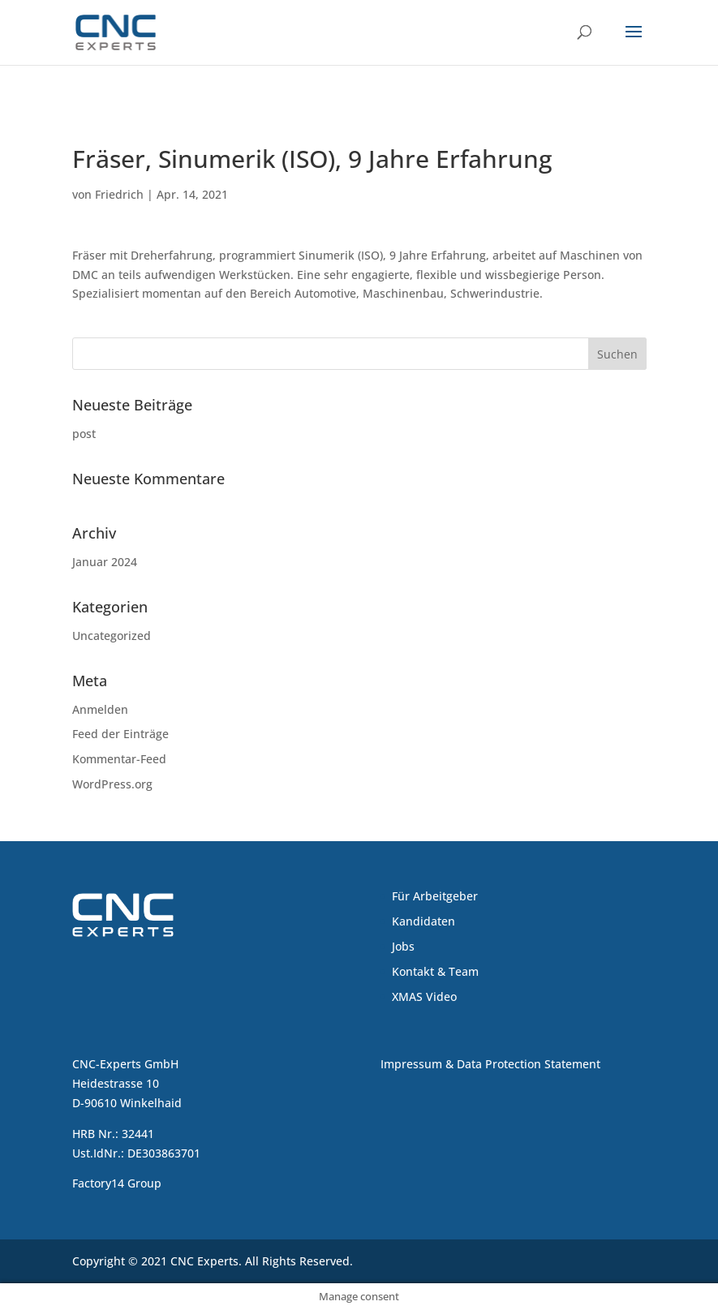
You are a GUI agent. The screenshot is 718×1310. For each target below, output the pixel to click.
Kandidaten (423, 921)
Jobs (403, 946)
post (84, 433)
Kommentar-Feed (119, 759)
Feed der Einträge (120, 733)
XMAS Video (424, 996)
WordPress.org (112, 784)
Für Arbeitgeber (435, 896)
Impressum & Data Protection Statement (490, 1064)
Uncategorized (111, 635)
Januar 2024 (104, 561)
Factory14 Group (116, 1183)
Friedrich (119, 194)
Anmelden (100, 709)
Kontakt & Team (435, 971)
